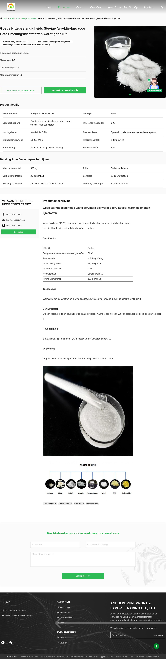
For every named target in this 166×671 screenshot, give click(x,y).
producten (14, 18)
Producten (63, 7)
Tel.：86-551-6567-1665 (14, 610)
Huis (48, 7)
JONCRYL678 (65, 504)
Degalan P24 (92, 504)
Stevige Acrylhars (28, 18)
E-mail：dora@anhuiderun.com (17, 615)
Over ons (95, 7)
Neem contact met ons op (122, 7)
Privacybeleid (12, 656)
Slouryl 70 (79, 504)
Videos (80, 7)
